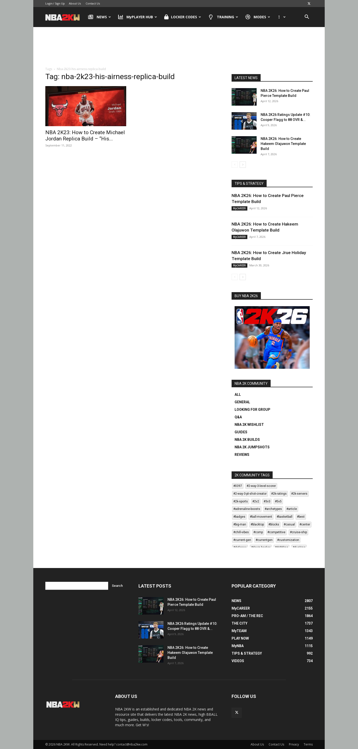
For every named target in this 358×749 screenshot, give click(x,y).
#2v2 (255, 501)
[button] (307, 17)
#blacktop (257, 524)
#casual (289, 524)
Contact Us (93, 3)
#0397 (237, 486)
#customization (288, 540)
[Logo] (65, 17)
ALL (238, 395)
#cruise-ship (298, 532)
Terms (308, 744)
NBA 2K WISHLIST (249, 425)
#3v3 (267, 501)
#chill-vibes (241, 532)
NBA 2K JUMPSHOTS (252, 447)
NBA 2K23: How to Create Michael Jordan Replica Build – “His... (85, 135)
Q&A (238, 417)
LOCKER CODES (182, 17)
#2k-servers (299, 493)
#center (304, 524)
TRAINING (223, 17)
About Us (75, 3)
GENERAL (242, 402)
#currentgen (264, 540)
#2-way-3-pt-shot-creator (250, 493)
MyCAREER (239, 208)
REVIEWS (242, 455)
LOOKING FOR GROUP (252, 410)
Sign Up (60, 3)
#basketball (284, 516)
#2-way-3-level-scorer (261, 486)
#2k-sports (240, 501)
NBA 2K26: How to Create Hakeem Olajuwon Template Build (283, 144)
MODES (257, 17)
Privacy (294, 744)
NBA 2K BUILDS (247, 440)
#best (301, 516)
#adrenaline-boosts (246, 509)
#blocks (273, 524)
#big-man (239, 524)
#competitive (276, 532)
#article (291, 509)
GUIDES (241, 432)
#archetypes (273, 509)
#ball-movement (261, 516)
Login (49, 3)
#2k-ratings (279, 493)
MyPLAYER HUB (137, 17)
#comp (258, 532)
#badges (239, 516)
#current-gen (242, 540)
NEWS (99, 17)
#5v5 (278, 501)
